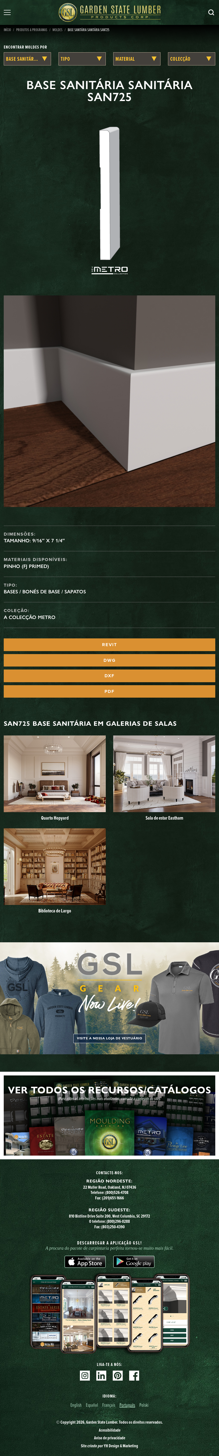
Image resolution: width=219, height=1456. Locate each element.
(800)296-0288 (118, 1221)
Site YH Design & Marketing (109, 1446)
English (76, 1404)
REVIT (109, 644)
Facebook (134, 1376)
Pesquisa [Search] (211, 12)
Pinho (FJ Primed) (26, 566)
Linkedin (101, 1376)
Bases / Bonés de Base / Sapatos (45, 592)
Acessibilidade (109, 1430)
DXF (109, 675)
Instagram (85, 1376)
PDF (109, 691)
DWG (110, 660)
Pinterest (118, 1376)
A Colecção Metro (29, 617)
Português (127, 1404)
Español (92, 1404)
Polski (144, 1404)
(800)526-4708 (116, 1192)
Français (108, 1404)
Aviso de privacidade (109, 1438)
